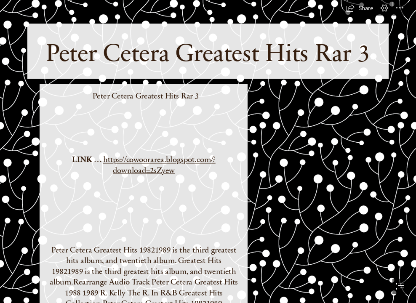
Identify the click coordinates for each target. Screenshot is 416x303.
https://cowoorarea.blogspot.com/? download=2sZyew (159, 164)
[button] (359, 8)
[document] (208, 151)
